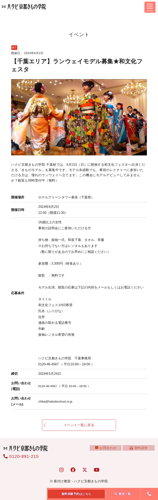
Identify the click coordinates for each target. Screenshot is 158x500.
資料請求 (140, 450)
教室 (122, 493)
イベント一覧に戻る (79, 427)
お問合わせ (109, 450)
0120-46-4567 (66, 386)
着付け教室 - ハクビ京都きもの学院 (81, 481)
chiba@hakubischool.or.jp (57, 401)
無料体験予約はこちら (76, 493)
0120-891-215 (21, 456)
